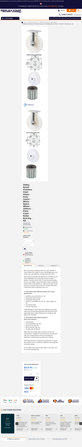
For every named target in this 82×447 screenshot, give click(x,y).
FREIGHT (68, 18)
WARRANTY (54, 265)
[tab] (27, 265)
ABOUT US (51, 18)
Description (28, 265)
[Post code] (28, 244)
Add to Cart (32, 378)
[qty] (28, 240)
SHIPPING (41, 265)
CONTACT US (56, 18)
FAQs (61, 18)
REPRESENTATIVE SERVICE (76, 18)
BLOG (64, 18)
